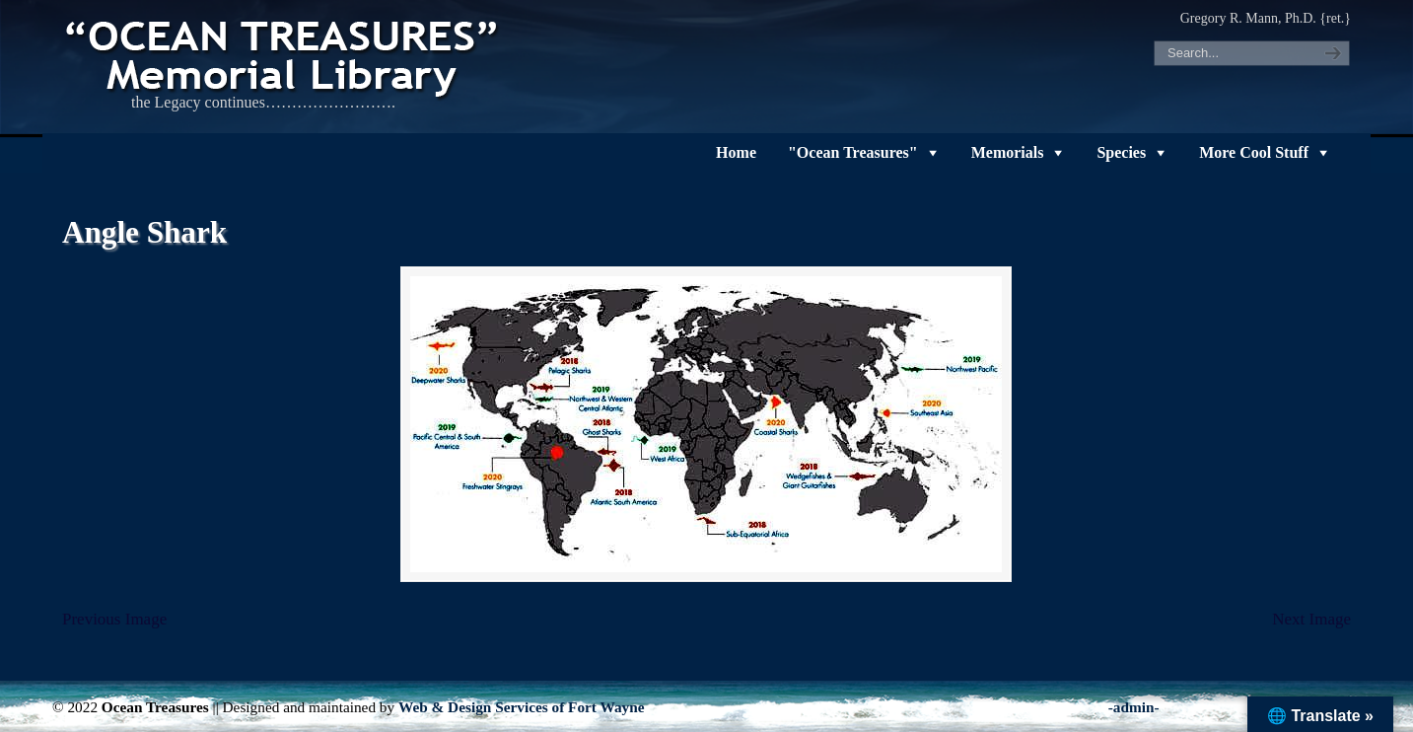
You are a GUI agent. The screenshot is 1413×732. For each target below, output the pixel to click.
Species (1121, 152)
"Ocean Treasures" (853, 152)
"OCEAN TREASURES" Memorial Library (284, 55)
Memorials (1007, 152)
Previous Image (114, 619)
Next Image (1311, 619)
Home (736, 152)
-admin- (1134, 706)
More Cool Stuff (1253, 152)
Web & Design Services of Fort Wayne (521, 706)
